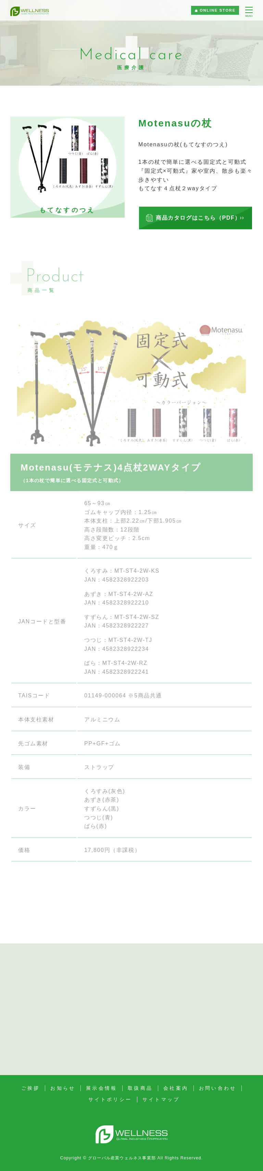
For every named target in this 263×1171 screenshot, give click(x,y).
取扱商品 (140, 1088)
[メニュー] (249, 12)
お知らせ (62, 1088)
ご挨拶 (30, 1088)
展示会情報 (101, 1088)
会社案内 (175, 1088)
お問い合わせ (217, 1088)
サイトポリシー (110, 1099)
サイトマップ (161, 1099)
